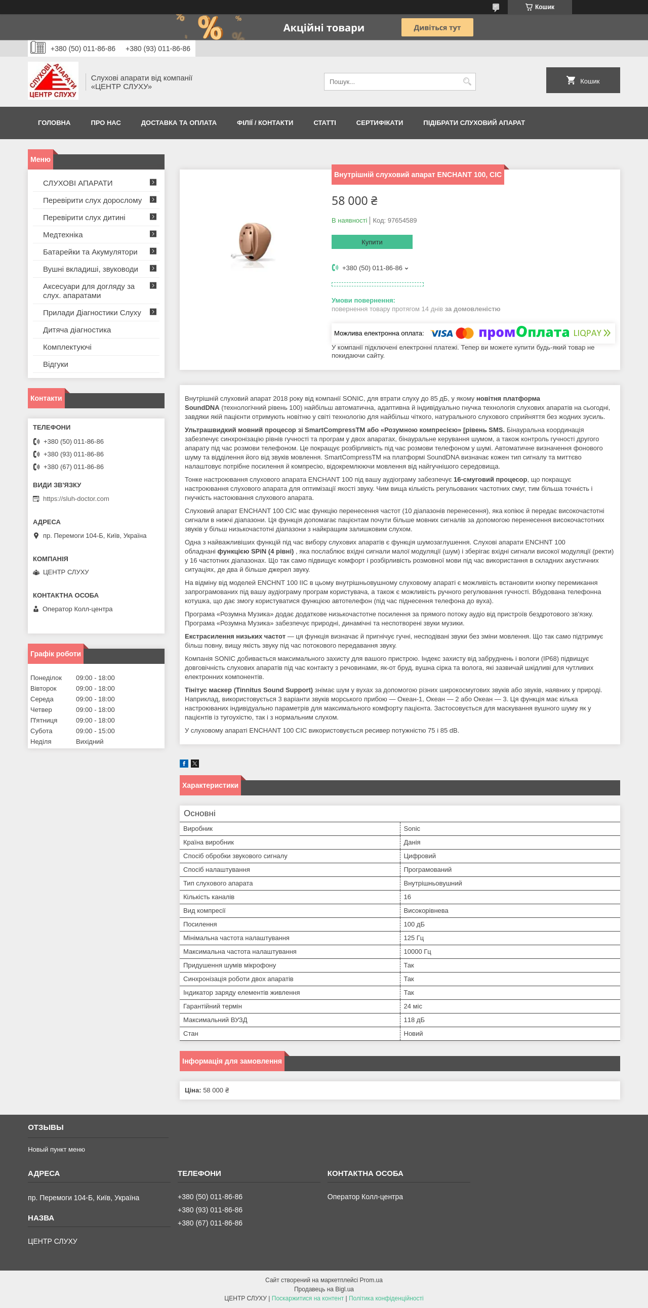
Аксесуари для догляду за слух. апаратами (89, 291)
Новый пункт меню (56, 1149)
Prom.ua (371, 1280)
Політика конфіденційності (386, 1298)
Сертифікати (379, 122)
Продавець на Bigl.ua (324, 1289)
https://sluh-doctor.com (76, 498)
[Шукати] (467, 82)
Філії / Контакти (265, 122)
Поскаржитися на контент (308, 1298)
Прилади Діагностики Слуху (92, 312)
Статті (324, 122)
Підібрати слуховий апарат (474, 122)
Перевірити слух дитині (84, 217)
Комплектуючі (67, 347)
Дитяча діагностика (77, 329)
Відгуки (55, 364)
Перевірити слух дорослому (92, 200)
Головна (54, 122)
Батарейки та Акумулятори (90, 251)
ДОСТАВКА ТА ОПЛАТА (179, 122)
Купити (372, 242)
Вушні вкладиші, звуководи (90, 269)
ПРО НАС (105, 122)
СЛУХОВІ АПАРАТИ (78, 183)
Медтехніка (63, 234)
